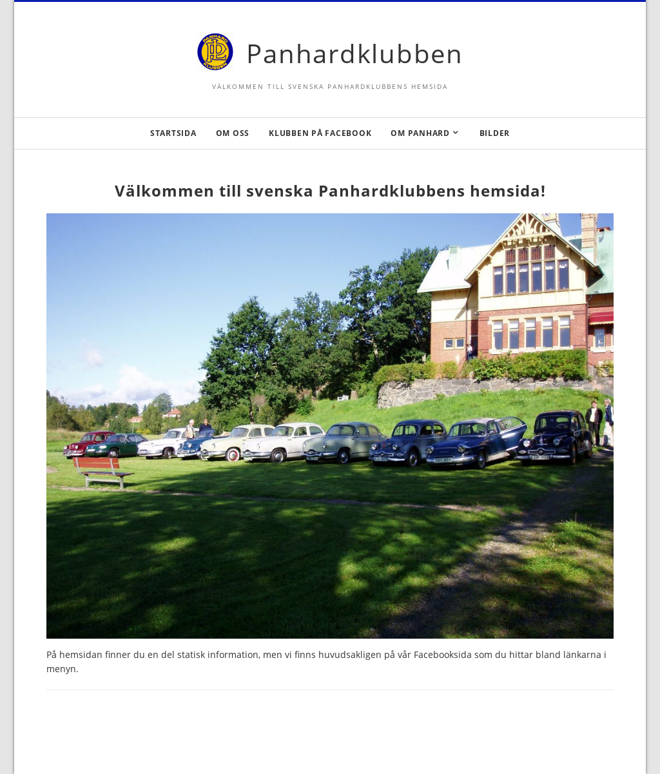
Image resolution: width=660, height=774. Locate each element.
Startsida (173, 133)
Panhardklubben (354, 53)
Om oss (233, 133)
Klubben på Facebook (320, 133)
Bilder (495, 133)
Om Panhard (420, 133)
